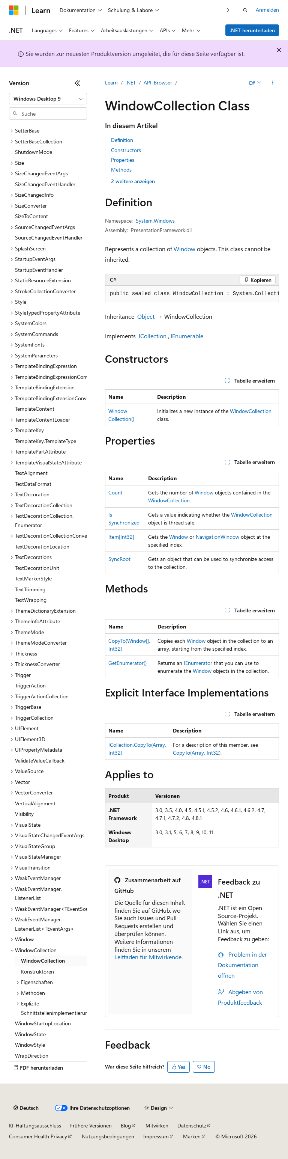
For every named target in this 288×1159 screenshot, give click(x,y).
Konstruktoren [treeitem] (37, 971)
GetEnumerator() (127, 662)
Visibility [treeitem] (24, 813)
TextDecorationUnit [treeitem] (37, 567)
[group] (192, 294)
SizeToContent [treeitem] (31, 216)
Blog (126, 1125)
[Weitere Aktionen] (272, 83)
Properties (122, 159)
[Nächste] (228, 10)
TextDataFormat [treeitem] (33, 483)
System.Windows (155, 220)
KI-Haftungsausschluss (35, 1125)
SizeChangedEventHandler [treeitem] (45, 184)
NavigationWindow (217, 536)
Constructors (126, 150)
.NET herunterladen (252, 30)
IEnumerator (198, 662)
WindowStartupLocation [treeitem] (43, 1023)
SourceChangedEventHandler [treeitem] (48, 237)
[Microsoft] (14, 10)
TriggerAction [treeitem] (30, 685)
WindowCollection (251, 410)
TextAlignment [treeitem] (31, 472)
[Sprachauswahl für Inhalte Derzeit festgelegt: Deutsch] (26, 1108)
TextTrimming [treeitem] (30, 589)
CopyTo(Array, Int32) (196, 752)
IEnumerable (187, 336)
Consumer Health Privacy (38, 1136)
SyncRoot (119, 558)
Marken (192, 1136)
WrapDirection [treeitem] (31, 1055)
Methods (121, 169)
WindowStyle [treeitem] (30, 1044)
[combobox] (48, 99)
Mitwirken (157, 1125)
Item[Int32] (121, 536)
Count (115, 492)
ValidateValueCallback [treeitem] (39, 760)
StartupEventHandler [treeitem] (39, 269)
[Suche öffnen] (245, 10)
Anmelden (267, 9)
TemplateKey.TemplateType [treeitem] (45, 441)
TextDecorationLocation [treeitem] (42, 546)
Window (184, 249)
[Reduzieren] (77, 83)
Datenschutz (191, 1125)
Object (145, 316)
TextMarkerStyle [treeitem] (33, 578)
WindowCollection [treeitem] (43, 960)
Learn (111, 82)
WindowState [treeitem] (30, 1034)
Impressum (156, 1136)
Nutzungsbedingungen (108, 1136)
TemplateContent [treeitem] (34, 408)
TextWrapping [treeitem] (30, 599)
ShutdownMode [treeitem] (33, 151)
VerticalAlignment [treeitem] (35, 803)
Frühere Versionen (91, 1125)
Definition (122, 139)
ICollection (152, 336)
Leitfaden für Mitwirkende (148, 957)
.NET (131, 82)
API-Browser (158, 82)
